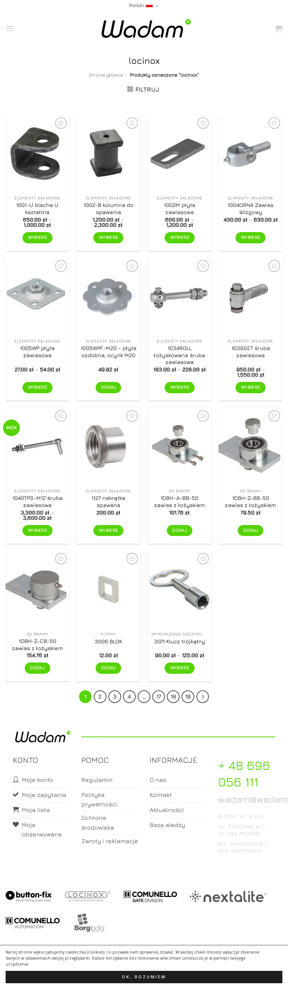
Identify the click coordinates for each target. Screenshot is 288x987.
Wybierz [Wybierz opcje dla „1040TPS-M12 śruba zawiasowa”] (37, 530)
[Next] (202, 696)
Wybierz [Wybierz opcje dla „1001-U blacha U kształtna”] (37, 237)
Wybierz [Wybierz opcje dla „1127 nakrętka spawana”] (108, 530)
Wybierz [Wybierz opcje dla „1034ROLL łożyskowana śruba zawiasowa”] (179, 387)
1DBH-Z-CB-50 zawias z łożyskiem (37, 644)
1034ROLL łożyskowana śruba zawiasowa (179, 355)
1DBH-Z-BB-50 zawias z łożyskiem (250, 501)
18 (173, 696)
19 (187, 696)
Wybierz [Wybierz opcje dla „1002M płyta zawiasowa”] (179, 237)
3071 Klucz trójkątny (179, 641)
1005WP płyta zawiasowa (37, 351)
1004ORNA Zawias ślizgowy (250, 208)
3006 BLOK (108, 641)
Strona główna (106, 75)
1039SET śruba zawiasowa (250, 351)
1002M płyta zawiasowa (179, 208)
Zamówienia (174, 974)
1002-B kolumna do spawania (109, 208)
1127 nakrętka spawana (108, 501)
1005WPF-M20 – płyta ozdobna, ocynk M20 (108, 351)
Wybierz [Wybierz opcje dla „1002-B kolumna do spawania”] (108, 237)
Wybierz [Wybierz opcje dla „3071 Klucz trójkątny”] (179, 667)
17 (158, 696)
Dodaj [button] (108, 387)
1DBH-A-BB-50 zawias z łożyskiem (179, 501)
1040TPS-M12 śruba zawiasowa (37, 501)
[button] (10, 28)
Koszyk (144, 974)
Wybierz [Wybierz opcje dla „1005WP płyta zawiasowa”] (37, 387)
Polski (144, 5)
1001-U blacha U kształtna (37, 208)
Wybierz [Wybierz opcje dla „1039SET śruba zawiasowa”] (250, 387)
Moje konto (114, 974)
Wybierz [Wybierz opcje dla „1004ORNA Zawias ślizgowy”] (250, 237)
